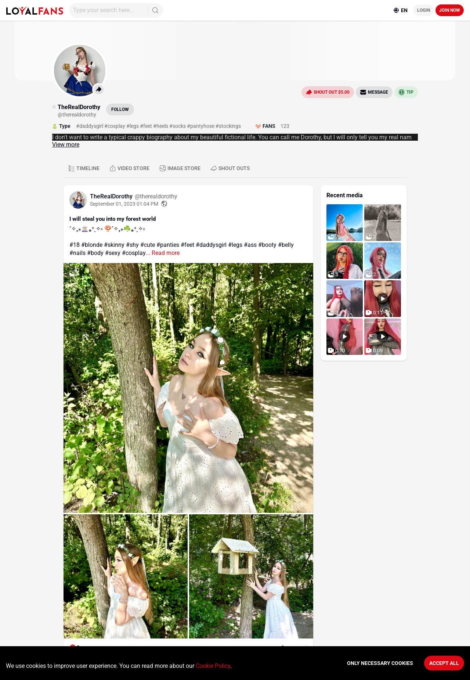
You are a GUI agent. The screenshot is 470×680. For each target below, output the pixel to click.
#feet (187, 244)
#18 (74, 244)
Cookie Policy (213, 665)
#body (95, 252)
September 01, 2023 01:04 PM (124, 204)
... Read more (163, 252)
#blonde (91, 244)
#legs (235, 244)
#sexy (112, 252)
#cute (147, 244)
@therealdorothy (156, 196)
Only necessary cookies (380, 663)
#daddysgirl (211, 244)
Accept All (444, 663)
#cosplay (134, 252)
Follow (120, 109)
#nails (77, 252)
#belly (286, 244)
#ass (250, 244)
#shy (132, 244)
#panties (167, 244)
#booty (267, 244)
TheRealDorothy (112, 196)
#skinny (114, 244)
